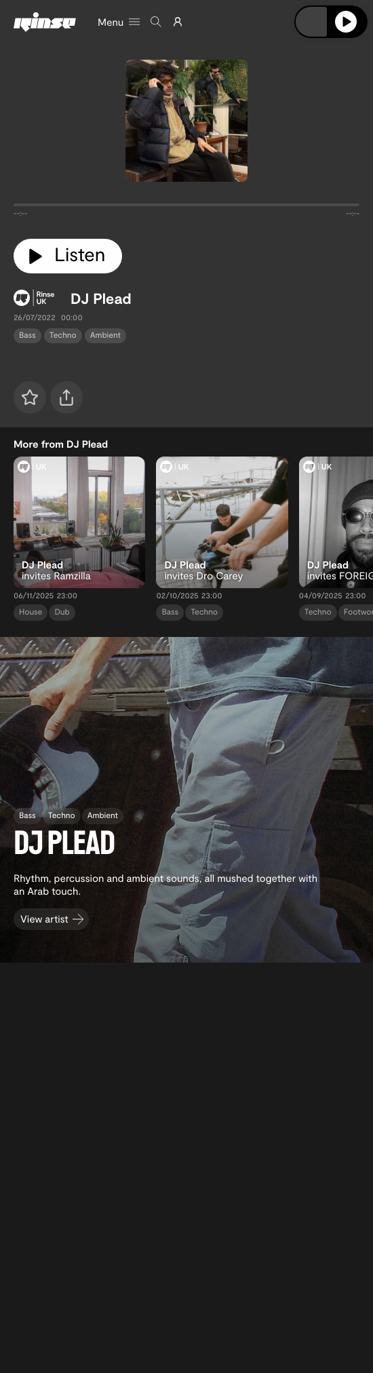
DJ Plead (101, 298)
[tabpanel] (186, 207)
